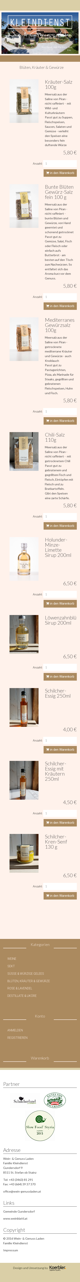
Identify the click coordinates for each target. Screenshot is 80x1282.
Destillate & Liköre (22, 995)
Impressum (10, 1250)
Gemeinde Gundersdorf (19, 1211)
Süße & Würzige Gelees (25, 973)
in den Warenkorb (60, 173)
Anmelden (15, 1030)
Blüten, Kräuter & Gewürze (28, 981)
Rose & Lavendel (19, 988)
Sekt (11, 966)
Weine (11, 958)
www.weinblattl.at (15, 1218)
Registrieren (17, 1037)
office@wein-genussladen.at (22, 1191)
